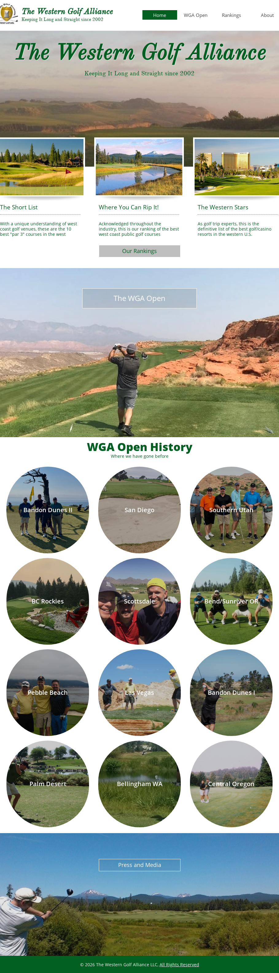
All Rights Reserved (179, 964)
